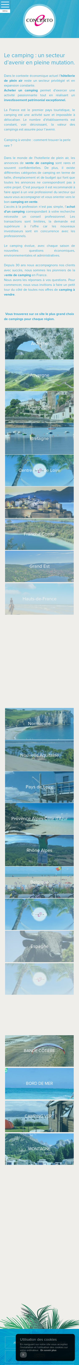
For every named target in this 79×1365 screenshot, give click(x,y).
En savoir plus (48, 1350)
